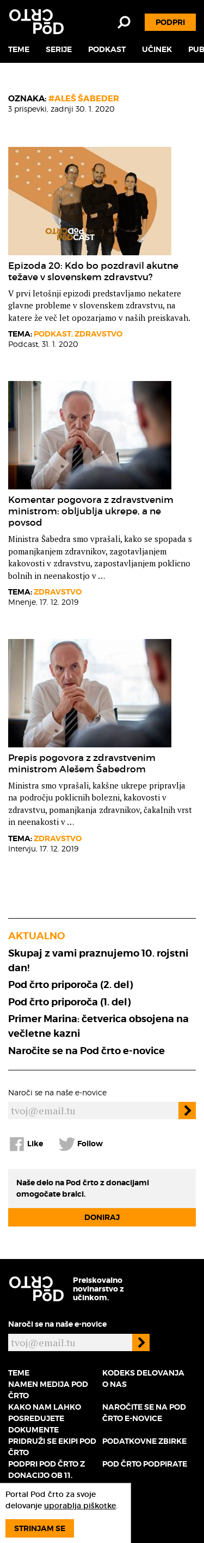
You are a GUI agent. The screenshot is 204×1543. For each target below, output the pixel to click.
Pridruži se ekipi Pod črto (52, 1446)
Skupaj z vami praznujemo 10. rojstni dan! (98, 960)
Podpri (170, 22)
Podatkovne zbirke (144, 1441)
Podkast (107, 49)
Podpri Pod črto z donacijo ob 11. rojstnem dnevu (46, 1475)
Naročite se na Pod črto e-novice (86, 1050)
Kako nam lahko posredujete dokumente (44, 1418)
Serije (59, 49)
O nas (114, 1384)
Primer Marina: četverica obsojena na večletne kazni (98, 1026)
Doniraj (102, 1217)
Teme (18, 49)
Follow (80, 1144)
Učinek (157, 49)
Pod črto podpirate (144, 1464)
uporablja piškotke (80, 1505)
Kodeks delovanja (143, 1373)
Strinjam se (39, 1528)
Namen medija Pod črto (48, 1389)
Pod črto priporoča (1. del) (69, 1002)
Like (25, 1144)
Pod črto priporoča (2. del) (70, 984)
